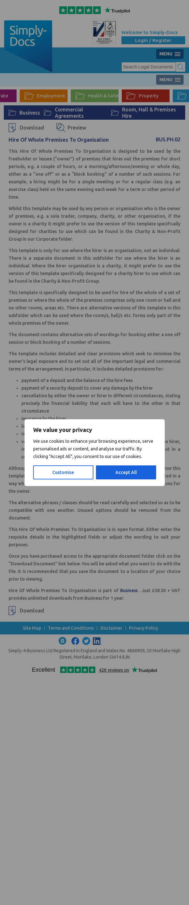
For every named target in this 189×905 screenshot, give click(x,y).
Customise (63, 472)
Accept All (126, 472)
